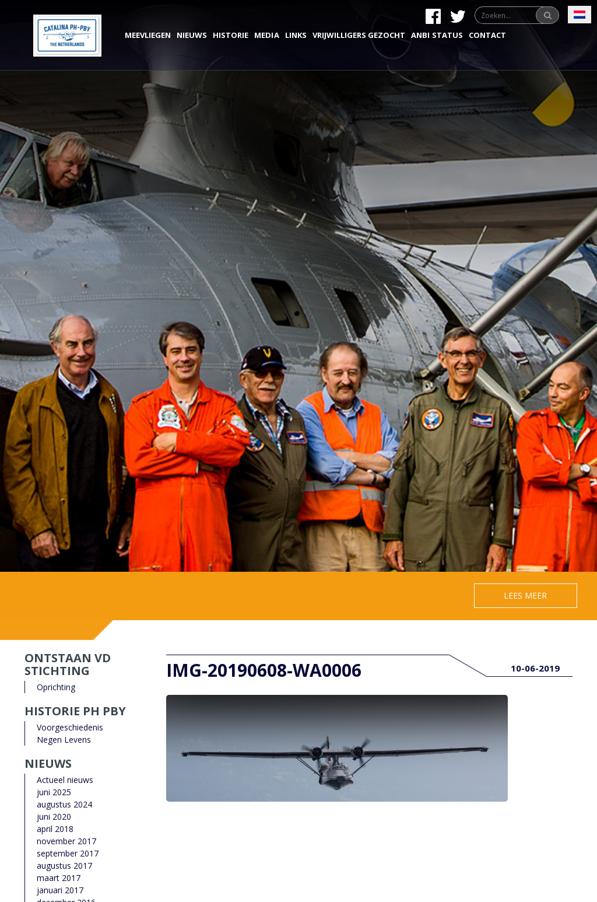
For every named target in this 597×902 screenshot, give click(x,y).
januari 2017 (60, 890)
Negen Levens (64, 739)
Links (296, 35)
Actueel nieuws (65, 779)
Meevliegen (148, 35)
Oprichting (56, 687)
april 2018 (55, 828)
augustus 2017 (64, 865)
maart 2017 (58, 877)
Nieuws (192, 35)
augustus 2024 (64, 804)
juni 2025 (54, 792)
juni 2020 (54, 816)
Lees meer (525, 595)
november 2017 (66, 841)
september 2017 (68, 853)
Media (266, 35)
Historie (230, 35)
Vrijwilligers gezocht (359, 35)
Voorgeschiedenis (70, 727)
